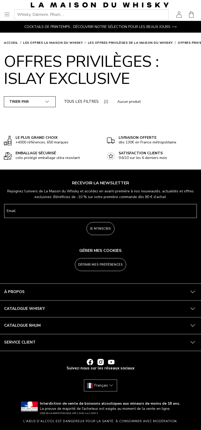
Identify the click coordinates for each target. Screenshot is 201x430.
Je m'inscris (100, 229)
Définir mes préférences (100, 265)
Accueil (11, 43)
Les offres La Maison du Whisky (53, 43)
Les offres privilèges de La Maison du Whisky (130, 43)
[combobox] (91, 14)
